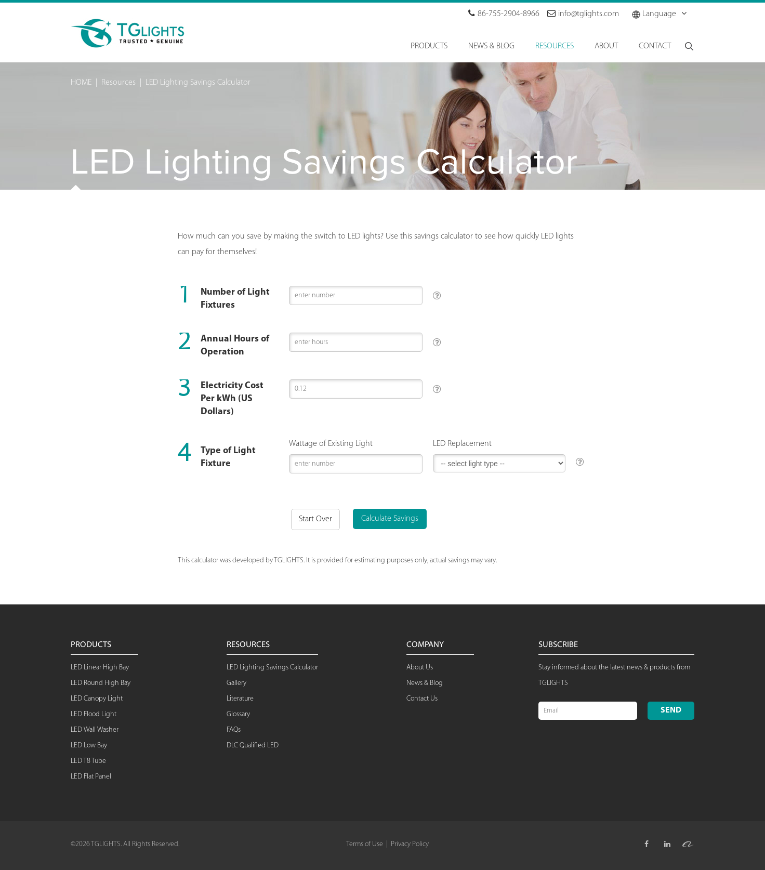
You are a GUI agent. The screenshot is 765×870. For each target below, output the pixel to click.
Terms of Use (364, 844)
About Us (419, 667)
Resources (118, 82)
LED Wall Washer (94, 730)
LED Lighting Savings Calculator (198, 82)
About (606, 46)
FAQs (234, 730)
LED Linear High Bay (100, 667)
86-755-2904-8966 (503, 14)
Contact (655, 46)
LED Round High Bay (100, 683)
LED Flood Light (93, 714)
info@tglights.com (583, 14)
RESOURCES (554, 46)
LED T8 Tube (88, 761)
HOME (81, 82)
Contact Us (422, 699)
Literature (240, 699)
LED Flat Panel (91, 777)
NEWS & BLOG (491, 46)
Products (429, 46)
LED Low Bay (89, 745)
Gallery (236, 683)
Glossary (238, 714)
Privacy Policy (410, 844)
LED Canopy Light (97, 699)
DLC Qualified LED (253, 745)
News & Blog (424, 683)
